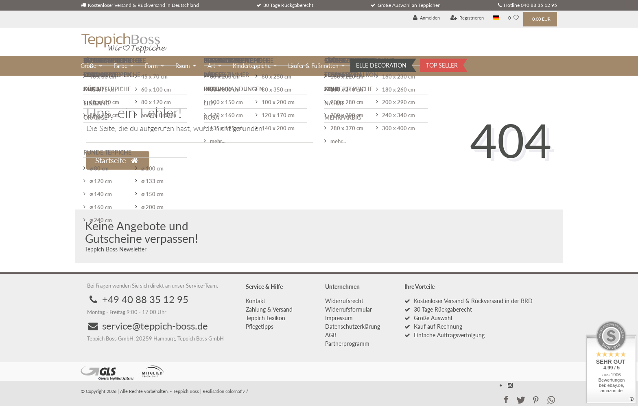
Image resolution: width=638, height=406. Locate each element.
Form (151, 65)
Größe (88, 65)
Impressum (339, 317)
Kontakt (255, 300)
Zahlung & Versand (269, 309)
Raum (182, 65)
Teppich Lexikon (265, 317)
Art (211, 65)
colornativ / (236, 391)
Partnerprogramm (347, 343)
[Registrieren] (467, 18)
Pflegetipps (259, 326)
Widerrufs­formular (348, 309)
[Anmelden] (427, 18)
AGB (330, 335)
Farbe (120, 65)
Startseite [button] (116, 160)
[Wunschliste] (513, 18)
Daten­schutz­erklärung (352, 326)
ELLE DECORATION (381, 65)
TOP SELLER (442, 65)
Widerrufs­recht (344, 300)
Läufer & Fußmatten (313, 65)
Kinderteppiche (252, 65)
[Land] (496, 18)
